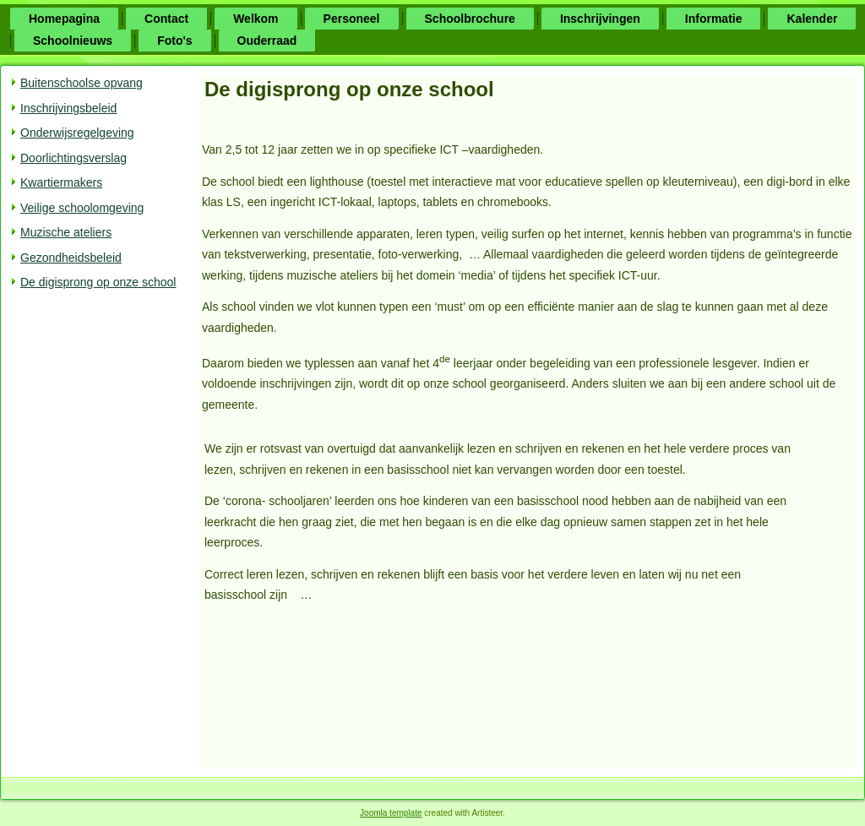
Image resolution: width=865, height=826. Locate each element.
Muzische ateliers (66, 232)
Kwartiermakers (61, 182)
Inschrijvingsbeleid (68, 108)
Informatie (714, 18)
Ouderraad (267, 40)
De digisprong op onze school (98, 282)
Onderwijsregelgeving (77, 132)
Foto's (174, 40)
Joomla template (391, 813)
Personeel (352, 18)
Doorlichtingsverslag (73, 158)
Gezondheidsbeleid (71, 257)
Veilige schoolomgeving (82, 208)
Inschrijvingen (600, 18)
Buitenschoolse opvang (81, 83)
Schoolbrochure (470, 18)
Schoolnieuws (72, 40)
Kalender (811, 18)
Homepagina (64, 18)
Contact (166, 18)
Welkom (255, 18)
